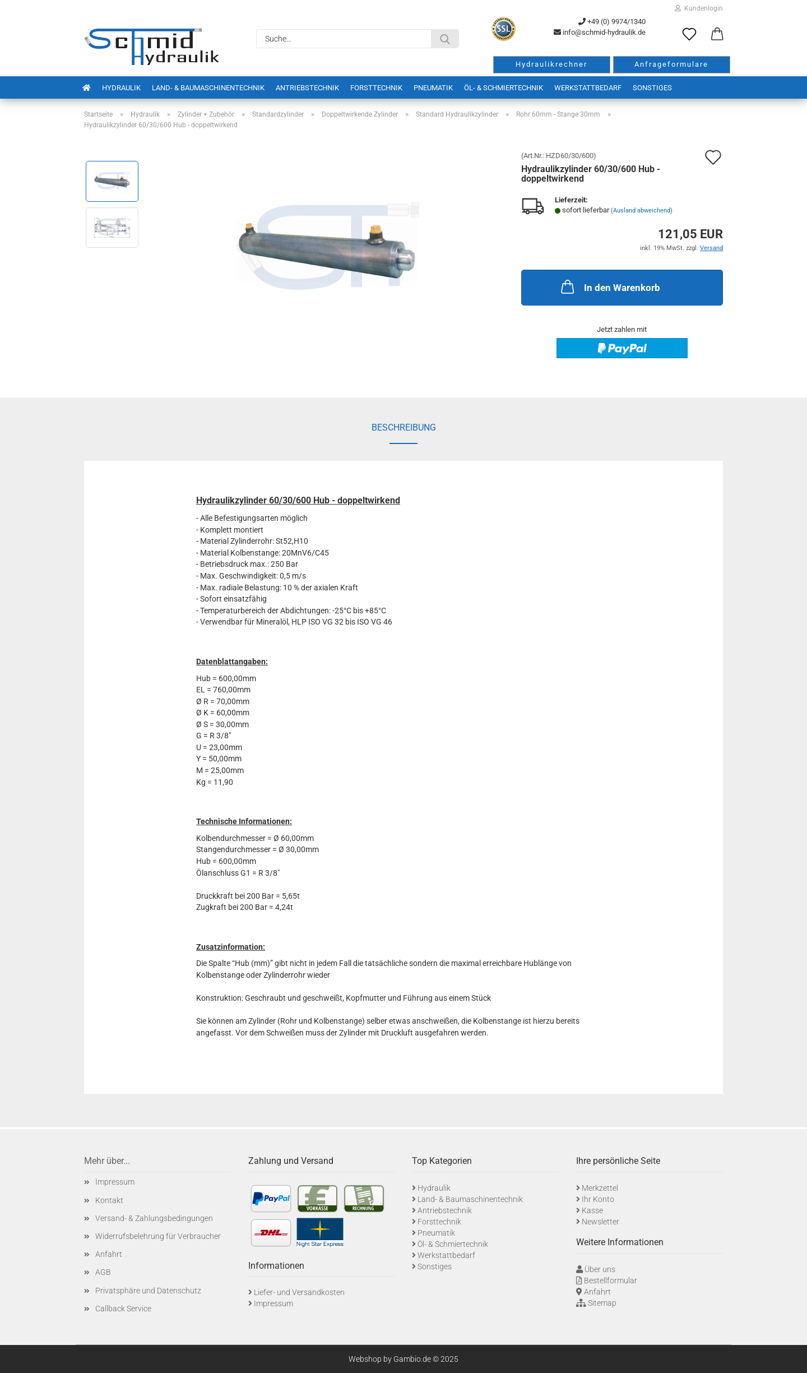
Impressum (114, 1181)
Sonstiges (652, 88)
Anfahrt (108, 1254)
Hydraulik (121, 88)
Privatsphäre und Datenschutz (148, 1290)
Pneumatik (433, 88)
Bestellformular (610, 1280)
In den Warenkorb (609, 286)
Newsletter (600, 1221)
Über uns (600, 1269)
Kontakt (109, 1200)
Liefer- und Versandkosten (299, 1292)
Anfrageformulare (671, 64)
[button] (717, 35)
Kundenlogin (699, 8)
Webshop (365, 1358)
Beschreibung (404, 427)
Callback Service (123, 1308)
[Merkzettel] (689, 35)
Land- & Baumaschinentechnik (208, 88)
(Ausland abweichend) (641, 210)
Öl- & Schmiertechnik (503, 88)
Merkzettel (600, 1188)
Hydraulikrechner (551, 64)
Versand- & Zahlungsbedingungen (154, 1218)
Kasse (592, 1210)
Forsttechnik (376, 88)
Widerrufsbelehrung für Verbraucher (158, 1236)
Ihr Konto (598, 1199)
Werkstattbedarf (588, 88)
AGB (103, 1272)
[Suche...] (445, 38)
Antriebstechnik (307, 88)
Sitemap (602, 1302)
